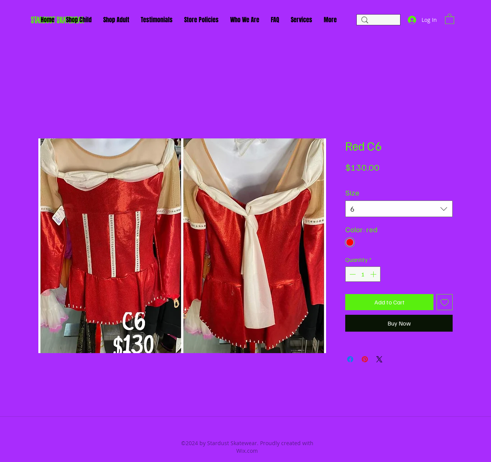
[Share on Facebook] (350, 359)
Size (352, 192)
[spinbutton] (363, 274)
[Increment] (374, 274)
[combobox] (399, 209)
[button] (449, 18)
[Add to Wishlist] (445, 302)
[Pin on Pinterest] (364, 359)
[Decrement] (351, 274)
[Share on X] (379, 359)
